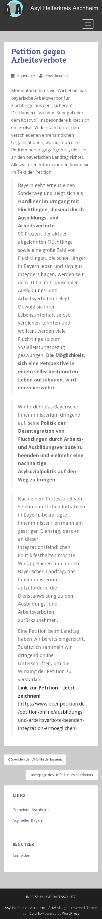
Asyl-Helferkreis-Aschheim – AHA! (30, 907)
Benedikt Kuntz (56, 75)
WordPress (70, 913)
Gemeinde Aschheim (31, 809)
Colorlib (35, 913)
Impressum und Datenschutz (51, 896)
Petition (19, 150)
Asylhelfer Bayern (28, 820)
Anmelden (21, 855)
